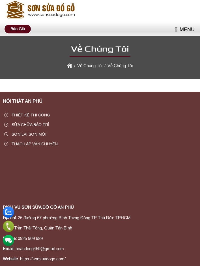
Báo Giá (17, 29)
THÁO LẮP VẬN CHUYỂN (31, 144)
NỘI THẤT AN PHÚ (22, 101)
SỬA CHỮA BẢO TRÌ (26, 124)
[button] (176, 29)
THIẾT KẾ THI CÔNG (27, 115)
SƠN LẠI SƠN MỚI (25, 134)
